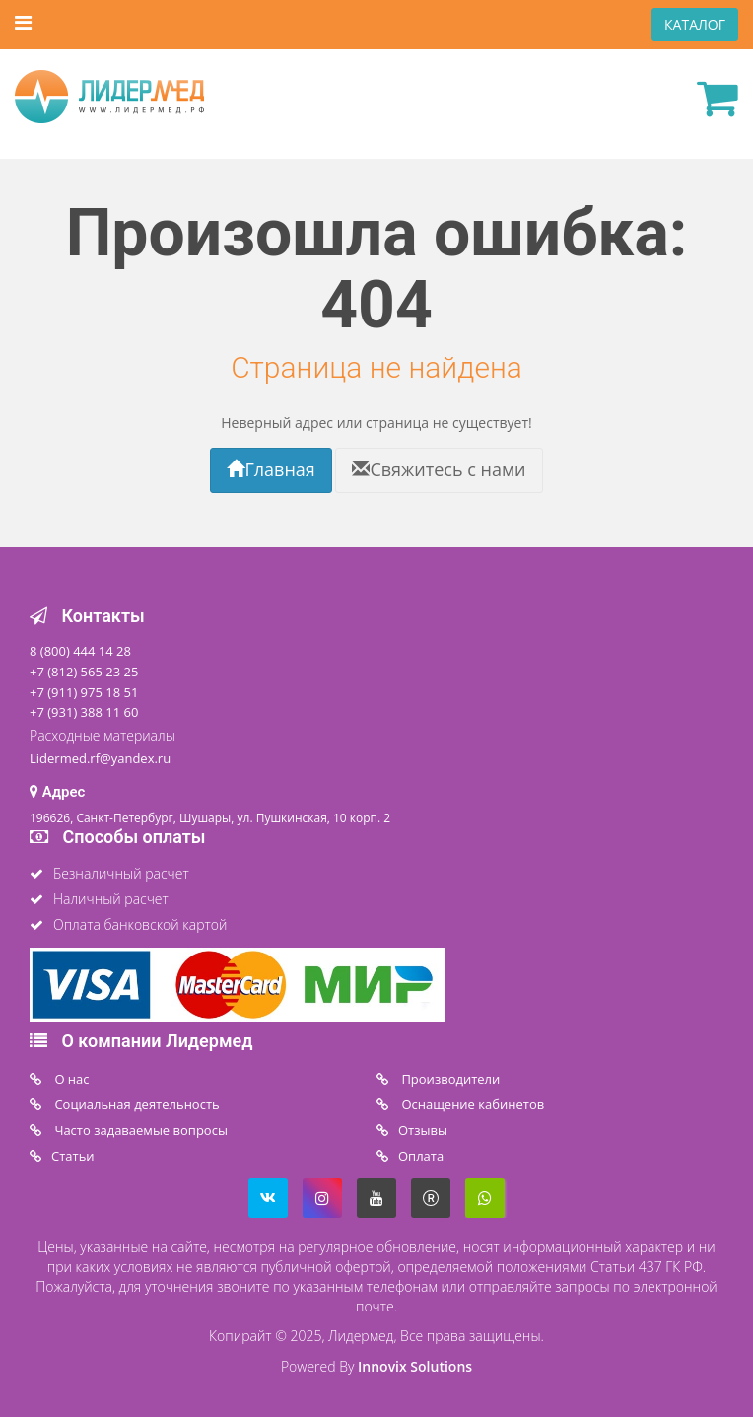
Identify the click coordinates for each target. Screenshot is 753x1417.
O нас (70, 1079)
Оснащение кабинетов (471, 1104)
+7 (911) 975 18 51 (84, 692)
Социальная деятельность (135, 1104)
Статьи (73, 1156)
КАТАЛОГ (694, 24)
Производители (449, 1079)
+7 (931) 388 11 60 (84, 712)
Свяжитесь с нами (438, 469)
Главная (270, 469)
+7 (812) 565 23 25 (84, 671)
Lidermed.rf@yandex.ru (100, 758)
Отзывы (422, 1130)
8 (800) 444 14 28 (80, 651)
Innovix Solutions (415, 1366)
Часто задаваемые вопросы (139, 1130)
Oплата (421, 1156)
